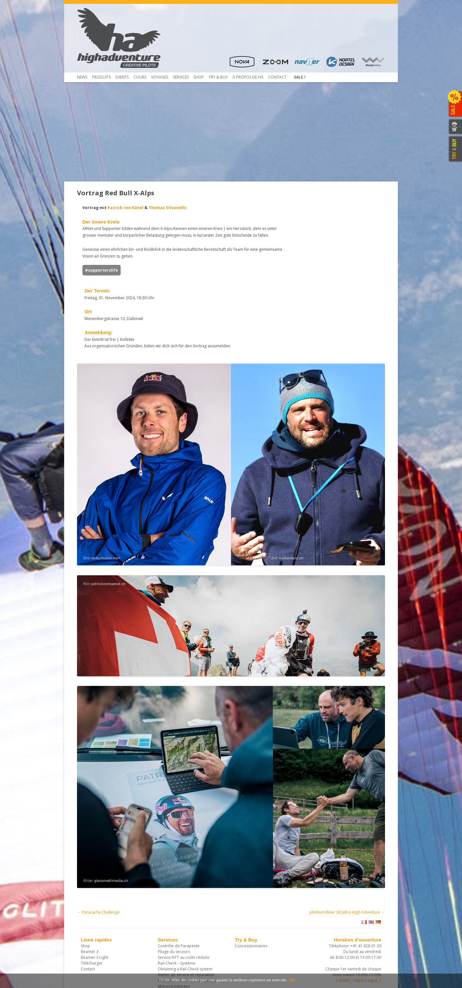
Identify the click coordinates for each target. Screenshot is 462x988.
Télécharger (92, 894)
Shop (198, 77)
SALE (455, 104)
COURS (139, 77)
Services (181, 77)
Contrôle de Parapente (179, 877)
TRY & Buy (218, 77)
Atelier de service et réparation (186, 905)
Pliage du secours (174, 882)
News (82, 77)
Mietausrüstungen (174, 917)
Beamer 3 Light (94, 888)
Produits (101, 77)
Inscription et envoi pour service (187, 911)
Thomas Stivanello (162, 207)
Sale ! (299, 77)
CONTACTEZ (455, 123)
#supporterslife (96, 277)
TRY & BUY (455, 149)
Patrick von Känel (120, 207)
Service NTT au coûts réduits (183, 888)
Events (122, 77)
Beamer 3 (89, 882)
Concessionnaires (251, 877)
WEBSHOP (455, 131)
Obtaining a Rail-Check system (185, 900)
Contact (277, 77)
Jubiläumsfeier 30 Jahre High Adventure (347, 843)
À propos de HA (248, 77)
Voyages (159, 77)
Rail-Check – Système (176, 894)
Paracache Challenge (98, 843)
